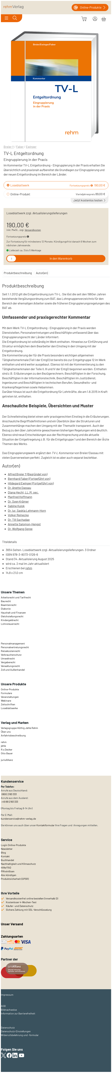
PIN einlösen (7, 871)
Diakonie (6, 608)
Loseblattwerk (19, 185)
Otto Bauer (7, 753)
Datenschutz (8, 1027)
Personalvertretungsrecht (15, 647)
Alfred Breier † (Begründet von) (27, 474)
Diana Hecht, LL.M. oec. (23, 492)
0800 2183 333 (9, 794)
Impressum (7, 994)
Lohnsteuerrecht (10, 623)
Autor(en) (42, 273)
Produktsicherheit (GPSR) (15, 878)
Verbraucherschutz (11, 654)
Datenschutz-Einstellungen (16, 1031)
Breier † (9, 146)
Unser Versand (12, 924)
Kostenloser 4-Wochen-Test (21, 902)
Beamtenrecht (8, 604)
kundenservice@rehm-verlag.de (18, 818)
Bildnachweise (9, 1009)
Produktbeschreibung (18, 273)
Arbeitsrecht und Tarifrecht (16, 597)
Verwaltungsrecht (10, 665)
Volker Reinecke (18, 515)
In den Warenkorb (61, 258)
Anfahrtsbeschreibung (13, 735)
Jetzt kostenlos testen (89, 200)
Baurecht (6, 601)
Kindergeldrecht (10, 620)
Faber (20, 146)
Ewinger (31, 146)
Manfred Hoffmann (20, 497)
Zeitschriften (8, 704)
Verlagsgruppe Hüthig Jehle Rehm (19, 727)
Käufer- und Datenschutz (19, 905)
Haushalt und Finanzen (13, 612)
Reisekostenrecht (10, 650)
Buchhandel (7, 860)
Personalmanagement (13, 643)
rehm (28, 568)
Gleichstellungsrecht (12, 616)
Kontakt (5, 856)
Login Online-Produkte (13, 845)
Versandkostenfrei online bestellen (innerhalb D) (32, 898)
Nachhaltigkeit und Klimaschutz (18, 863)
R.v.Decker (6, 749)
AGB (3, 1005)
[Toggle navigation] (6, 18)
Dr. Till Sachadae (19, 519)
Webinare (6, 700)
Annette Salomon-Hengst (24, 524)
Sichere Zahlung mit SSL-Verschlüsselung (29, 909)
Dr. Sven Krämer (18, 501)
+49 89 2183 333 (9, 801)
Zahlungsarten (12, 936)
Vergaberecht (8, 662)
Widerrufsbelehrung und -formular (20, 1035)
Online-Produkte (10, 689)
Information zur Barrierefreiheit (18, 1013)
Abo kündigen (8, 875)
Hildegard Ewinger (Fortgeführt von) (31, 483)
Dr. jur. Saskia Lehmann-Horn (27, 510)
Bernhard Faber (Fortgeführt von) (29, 478)
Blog (3, 852)
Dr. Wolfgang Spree (20, 529)
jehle (3, 745)
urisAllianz (7, 759)
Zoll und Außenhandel (13, 669)
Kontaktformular (45, 825)
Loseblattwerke (9, 708)
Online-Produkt (20, 194)
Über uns (6, 731)
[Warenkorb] (103, 18)
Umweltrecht (8, 658)
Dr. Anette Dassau (19, 487)
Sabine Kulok (16, 506)
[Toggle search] (15, 18)
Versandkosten (33, 229)
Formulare (6, 693)
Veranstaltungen (10, 696)
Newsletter (7, 848)
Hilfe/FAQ (6, 867)
